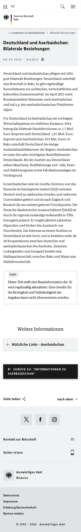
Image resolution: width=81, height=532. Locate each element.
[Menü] (73, 6)
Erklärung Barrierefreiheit (19, 507)
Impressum (10, 501)
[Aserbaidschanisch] (13, 6)
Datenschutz (11, 495)
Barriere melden (13, 513)
